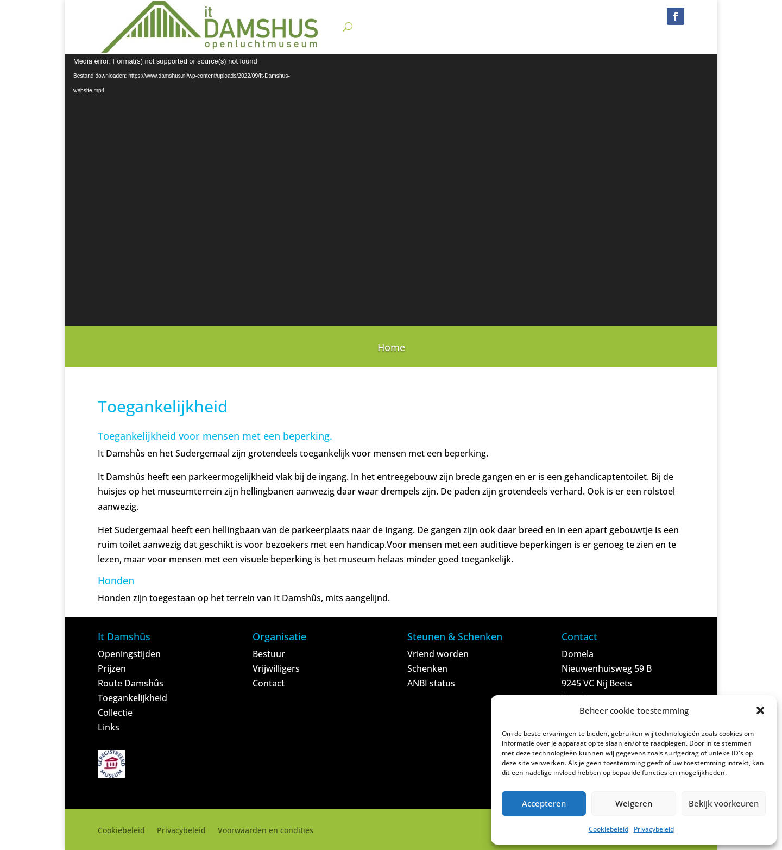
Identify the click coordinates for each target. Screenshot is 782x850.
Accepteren (544, 803)
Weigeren (633, 803)
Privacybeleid (654, 829)
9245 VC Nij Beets (597, 683)
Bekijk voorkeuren (724, 803)
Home (391, 348)
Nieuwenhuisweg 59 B (607, 668)
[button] (760, 710)
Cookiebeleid (608, 829)
